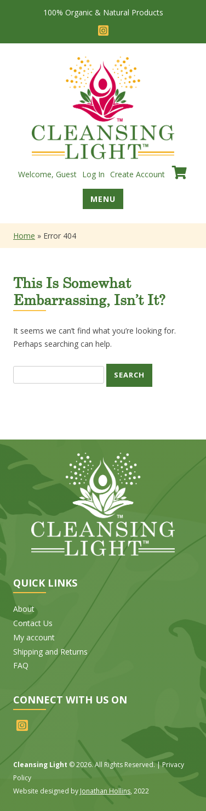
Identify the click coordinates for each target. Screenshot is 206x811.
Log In (93, 174)
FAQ (20, 665)
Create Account (137, 174)
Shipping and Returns (50, 651)
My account (34, 637)
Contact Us (33, 623)
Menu (103, 199)
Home (24, 235)
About (24, 609)
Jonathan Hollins (105, 791)
